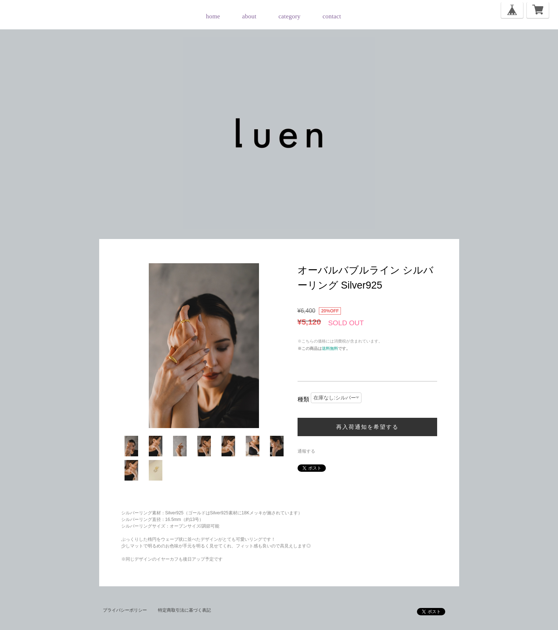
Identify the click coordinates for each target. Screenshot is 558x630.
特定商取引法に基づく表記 (184, 610)
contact (332, 16)
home (213, 16)
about (249, 16)
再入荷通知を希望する (367, 427)
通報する (306, 451)
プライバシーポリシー (125, 610)
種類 (303, 399)
